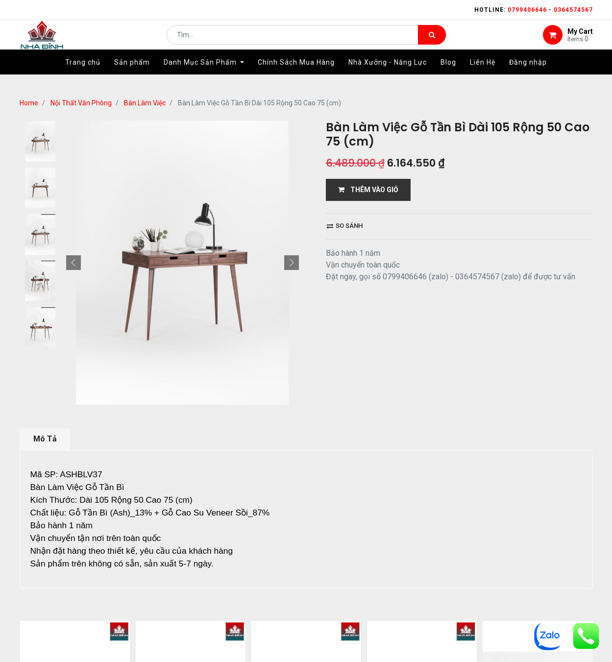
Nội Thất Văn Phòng (81, 103)
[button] (73, 262)
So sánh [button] (345, 225)
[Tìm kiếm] (432, 42)
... (118, 630)
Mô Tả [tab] (45, 438)
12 (133, 630)
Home (29, 103)
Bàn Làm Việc (145, 103)
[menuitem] (82, 77)
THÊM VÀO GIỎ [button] (368, 190)
